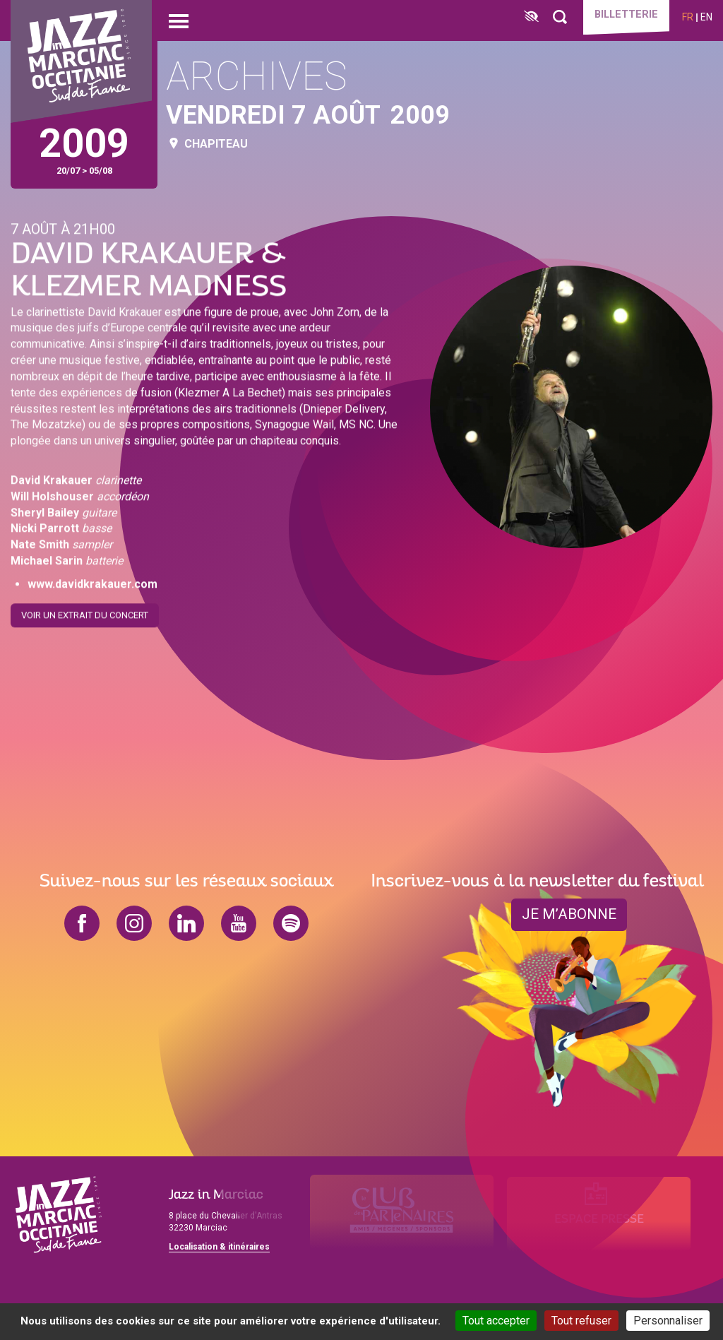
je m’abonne (569, 914)
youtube (238, 923)
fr (687, 17)
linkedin (186, 923)
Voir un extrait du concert (84, 612)
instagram (134, 923)
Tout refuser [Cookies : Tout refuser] (581, 1320)
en (706, 17)
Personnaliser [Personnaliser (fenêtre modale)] (668, 1320)
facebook (82, 923)
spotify (291, 923)
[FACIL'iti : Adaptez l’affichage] (522, 17)
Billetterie (621, 15)
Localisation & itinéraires (219, 1247)
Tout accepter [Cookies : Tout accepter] (496, 1320)
